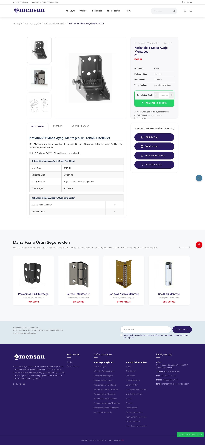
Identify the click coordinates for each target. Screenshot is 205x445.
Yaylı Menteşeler (100, 367)
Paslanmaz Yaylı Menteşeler (105, 385)
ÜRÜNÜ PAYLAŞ (149, 137)
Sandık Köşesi (132, 408)
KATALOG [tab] (57, 126)
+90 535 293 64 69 (170, 380)
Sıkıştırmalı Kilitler (133, 380)
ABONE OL (182, 329)
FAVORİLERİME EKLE (151, 165)
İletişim (128, 11)
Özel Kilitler (130, 376)
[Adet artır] (171, 95)
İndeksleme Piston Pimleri (136, 389)
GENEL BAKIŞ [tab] (37, 126)
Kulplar (129, 399)
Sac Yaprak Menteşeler (103, 412)
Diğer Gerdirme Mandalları (136, 426)
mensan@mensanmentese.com (46, 2)
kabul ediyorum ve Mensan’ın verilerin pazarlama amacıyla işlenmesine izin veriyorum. (156, 336)
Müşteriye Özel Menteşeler (104, 371)
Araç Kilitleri (130, 371)
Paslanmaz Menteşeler (103, 380)
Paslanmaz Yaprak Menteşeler (106, 389)
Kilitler (128, 367)
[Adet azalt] (156, 95)
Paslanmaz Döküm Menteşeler (106, 408)
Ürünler (83, 11)
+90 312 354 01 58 (21, 2)
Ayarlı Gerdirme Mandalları (136, 417)
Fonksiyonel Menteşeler (55, 23)
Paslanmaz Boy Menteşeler (105, 394)
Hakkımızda (97, 11)
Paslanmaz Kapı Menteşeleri (105, 399)
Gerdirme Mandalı (133, 421)
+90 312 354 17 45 (168, 376)
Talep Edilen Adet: (144, 95)
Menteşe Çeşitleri (33, 23)
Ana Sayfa (70, 11)
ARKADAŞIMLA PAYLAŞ (153, 155)
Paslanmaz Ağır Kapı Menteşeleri (107, 403)
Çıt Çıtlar (129, 403)
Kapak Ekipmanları (136, 362)
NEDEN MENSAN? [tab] (80, 126)
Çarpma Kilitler (132, 385)
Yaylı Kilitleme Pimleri (134, 394)
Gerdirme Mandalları (134, 412)
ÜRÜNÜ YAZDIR (149, 146)
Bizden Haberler (113, 11)
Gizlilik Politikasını (130, 335)
